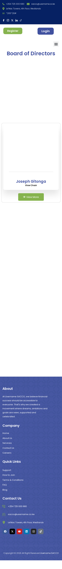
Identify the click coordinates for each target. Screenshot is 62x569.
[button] (56, 44)
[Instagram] (8, 20)
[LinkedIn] (16, 20)
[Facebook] (3, 20)
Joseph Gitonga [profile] (31, 190)
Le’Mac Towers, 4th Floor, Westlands (21, 8)
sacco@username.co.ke (41, 3)
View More (31, 205)
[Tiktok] (21, 20)
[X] (12, 20)
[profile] (31, 186)
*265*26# (9, 13)
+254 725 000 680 (13, 3)
